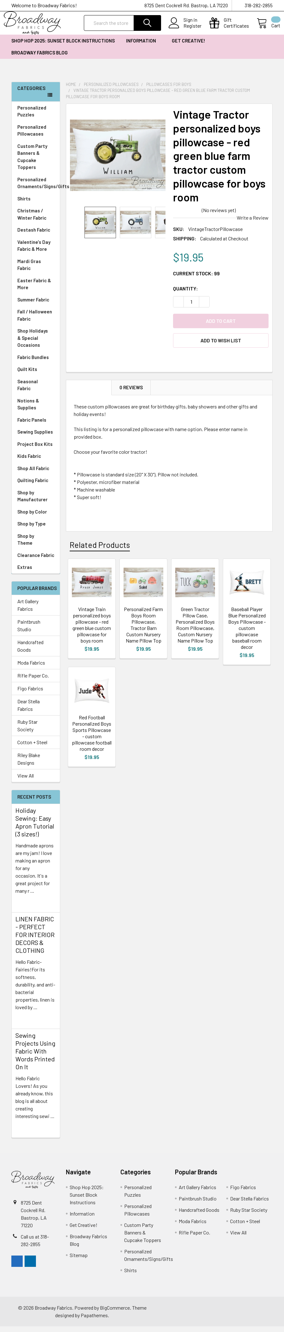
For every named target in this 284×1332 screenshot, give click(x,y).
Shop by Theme (35, 545)
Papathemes (94, 1321)
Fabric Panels (35, 425)
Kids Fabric (35, 461)
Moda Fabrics (31, 668)
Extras (35, 572)
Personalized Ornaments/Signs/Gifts (38, 188)
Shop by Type (35, 529)
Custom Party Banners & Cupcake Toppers (35, 162)
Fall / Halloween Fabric (34, 320)
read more (26, 908)
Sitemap (79, 1261)
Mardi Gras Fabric (29, 270)
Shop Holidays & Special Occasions (35, 343)
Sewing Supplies (35, 437)
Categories (31, 94)
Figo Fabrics (30, 694)
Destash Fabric (33, 235)
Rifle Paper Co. (33, 681)
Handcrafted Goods (30, 651)
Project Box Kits (35, 449)
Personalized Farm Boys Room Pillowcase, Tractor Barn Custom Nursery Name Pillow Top (143, 630)
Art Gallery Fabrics (27, 610)
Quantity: (185, 294)
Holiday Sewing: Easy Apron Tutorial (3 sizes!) (34, 827)
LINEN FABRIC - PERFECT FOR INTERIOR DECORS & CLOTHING (35, 940)
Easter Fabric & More (34, 289)
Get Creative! (191, 46)
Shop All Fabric (35, 474)
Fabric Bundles (33, 363)
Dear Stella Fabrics (28, 710)
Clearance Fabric (35, 561)
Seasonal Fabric (35, 390)
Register (185, 29)
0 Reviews (131, 393)
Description (89, 393)
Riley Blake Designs (28, 764)
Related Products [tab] (100, 550)
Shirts (35, 204)
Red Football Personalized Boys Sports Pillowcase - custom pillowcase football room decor (92, 738)
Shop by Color (35, 517)
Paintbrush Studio (28, 631)
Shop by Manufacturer (35, 501)
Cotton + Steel (32, 748)
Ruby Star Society (27, 731)
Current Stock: (196, 279)
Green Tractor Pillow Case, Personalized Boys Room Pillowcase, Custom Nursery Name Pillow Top (195, 630)
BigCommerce (115, 1313)
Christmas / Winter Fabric (31, 219)
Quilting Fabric (32, 486)
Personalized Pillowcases (35, 136)
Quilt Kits (27, 375)
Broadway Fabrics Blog (39, 58)
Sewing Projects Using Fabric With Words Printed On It (35, 1056)
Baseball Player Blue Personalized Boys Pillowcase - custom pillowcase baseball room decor (247, 633)
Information (143, 46)
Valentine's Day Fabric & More (33, 251)
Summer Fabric (33, 305)
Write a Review (253, 223)
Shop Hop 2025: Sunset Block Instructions (63, 46)
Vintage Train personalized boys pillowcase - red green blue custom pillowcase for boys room (91, 630)
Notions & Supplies (35, 409)
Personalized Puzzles (31, 116)
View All (25, 781)
